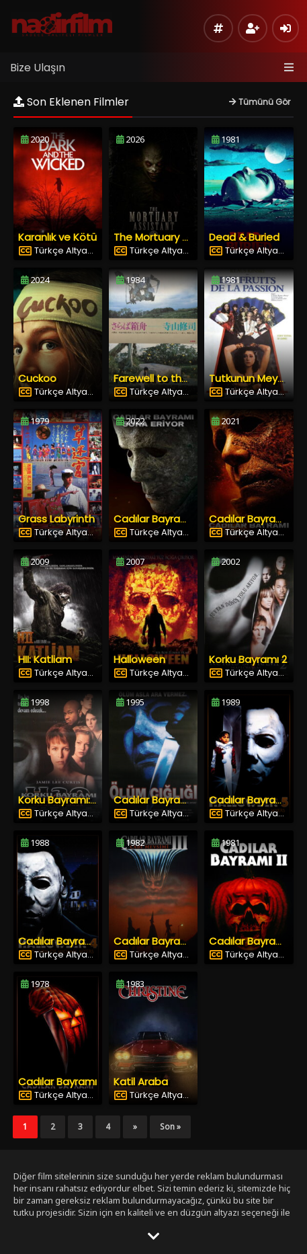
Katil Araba (141, 1081)
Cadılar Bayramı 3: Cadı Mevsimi (192, 941)
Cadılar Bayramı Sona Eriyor (181, 519)
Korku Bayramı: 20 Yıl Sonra (83, 800)
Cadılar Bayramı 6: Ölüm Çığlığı (188, 800)
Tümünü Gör (259, 102)
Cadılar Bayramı (57, 1081)
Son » (170, 1126)
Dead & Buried (244, 237)
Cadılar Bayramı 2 (252, 941)
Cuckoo (37, 378)
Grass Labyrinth (56, 519)
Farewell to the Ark (160, 378)
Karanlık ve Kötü (57, 237)
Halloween (139, 659)
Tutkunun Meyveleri (256, 378)
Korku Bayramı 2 (248, 659)
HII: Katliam (45, 659)
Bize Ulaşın (37, 67)
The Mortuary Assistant (171, 237)
